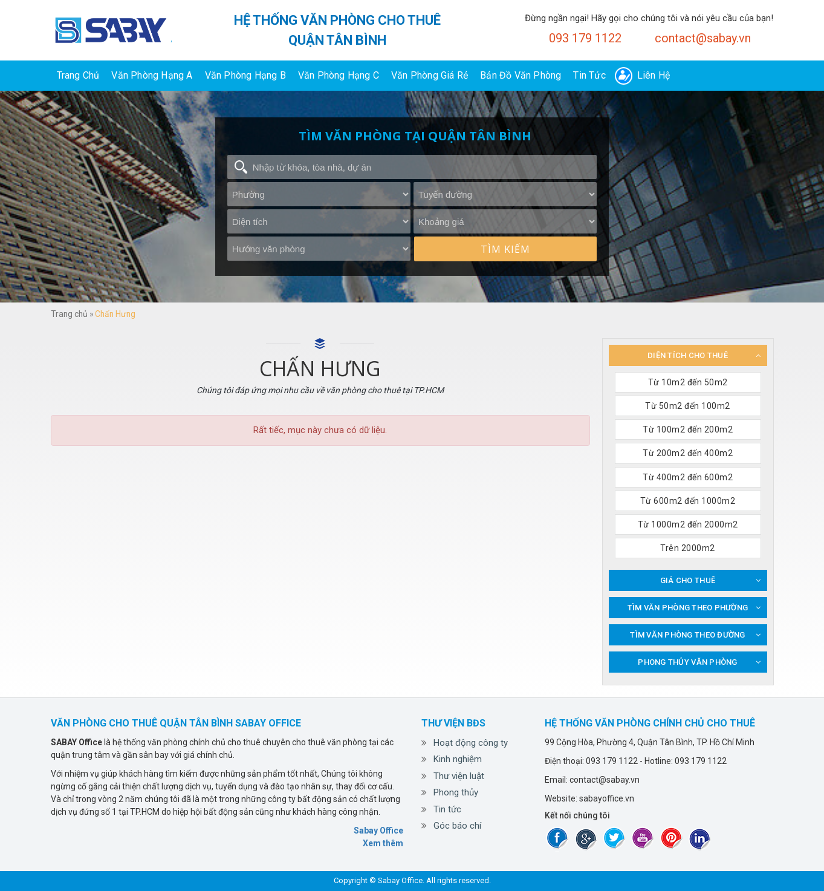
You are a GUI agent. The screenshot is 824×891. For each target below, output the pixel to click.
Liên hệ (653, 75)
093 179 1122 (585, 38)
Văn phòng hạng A (151, 75)
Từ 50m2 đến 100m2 (687, 406)
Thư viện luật (458, 776)
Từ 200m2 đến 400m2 (688, 453)
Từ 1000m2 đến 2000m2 (688, 524)
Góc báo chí (457, 825)
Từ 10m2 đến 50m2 (688, 382)
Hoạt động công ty (470, 742)
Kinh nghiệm (457, 759)
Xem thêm (383, 843)
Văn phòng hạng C (338, 75)
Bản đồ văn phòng (520, 75)
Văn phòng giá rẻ (429, 75)
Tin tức (589, 75)
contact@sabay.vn (703, 38)
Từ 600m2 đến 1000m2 (688, 501)
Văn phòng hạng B (245, 75)
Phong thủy (455, 792)
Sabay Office (378, 830)
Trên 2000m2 (687, 548)
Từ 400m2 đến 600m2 (688, 477)
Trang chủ (78, 75)
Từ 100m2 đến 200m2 (688, 429)
